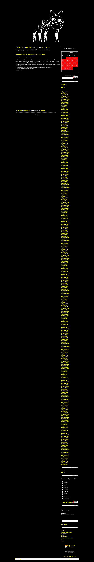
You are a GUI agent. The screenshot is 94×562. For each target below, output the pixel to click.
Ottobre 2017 (64, 309)
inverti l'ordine (46, 47)
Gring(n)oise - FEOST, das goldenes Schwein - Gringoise (30, 54)
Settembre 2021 (65, 379)
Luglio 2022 (64, 393)
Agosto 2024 (64, 430)
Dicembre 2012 (65, 224)
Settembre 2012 (65, 220)
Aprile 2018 (64, 318)
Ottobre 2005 (64, 97)
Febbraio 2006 (65, 103)
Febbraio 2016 (65, 280)
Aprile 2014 (64, 248)
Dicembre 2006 (65, 118)
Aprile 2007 (64, 124)
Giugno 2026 (64, 462)
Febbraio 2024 (65, 421)
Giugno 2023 (64, 409)
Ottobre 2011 (64, 203)
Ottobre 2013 (64, 239)
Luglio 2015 (64, 270)
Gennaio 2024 (64, 420)
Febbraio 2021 (65, 368)
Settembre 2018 (65, 326)
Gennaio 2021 (64, 367)
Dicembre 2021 (65, 383)
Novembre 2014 (65, 258)
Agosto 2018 (64, 324)
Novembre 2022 (65, 399)
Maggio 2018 (64, 320)
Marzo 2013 (64, 228)
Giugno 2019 (64, 339)
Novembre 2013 (65, 240)
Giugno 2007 (64, 127)
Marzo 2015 (64, 264)
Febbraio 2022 (65, 386)
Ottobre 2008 (64, 150)
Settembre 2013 (65, 237)
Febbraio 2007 (65, 121)
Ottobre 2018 (64, 327)
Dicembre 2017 (65, 312)
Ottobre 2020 (64, 362)
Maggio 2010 (64, 178)
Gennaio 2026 (64, 455)
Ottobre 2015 (64, 274)
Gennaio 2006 (64, 102)
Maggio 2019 (64, 337)
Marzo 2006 (64, 105)
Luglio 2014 (64, 252)
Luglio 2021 (64, 376)
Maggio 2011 (64, 196)
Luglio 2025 (64, 446)
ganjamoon (64, 533)
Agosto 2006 (64, 112)
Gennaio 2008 (64, 137)
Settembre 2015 (65, 273)
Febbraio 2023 (65, 404)
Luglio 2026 (64, 464)
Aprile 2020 (64, 354)
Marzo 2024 (64, 423)
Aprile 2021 (64, 371)
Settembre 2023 (65, 414)
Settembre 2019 (65, 343)
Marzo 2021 (64, 370)
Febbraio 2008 (65, 139)
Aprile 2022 (64, 389)
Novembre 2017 (65, 311)
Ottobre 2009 (64, 168)
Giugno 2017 (64, 304)
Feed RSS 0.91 (70, 545)
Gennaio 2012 (64, 208)
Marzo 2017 (64, 299)
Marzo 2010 (64, 175)
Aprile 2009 (64, 159)
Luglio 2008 (64, 146)
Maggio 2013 (64, 231)
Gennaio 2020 (64, 349)
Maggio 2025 (64, 443)
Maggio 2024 (64, 426)
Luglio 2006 (64, 111)
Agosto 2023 (64, 412)
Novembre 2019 (65, 346)
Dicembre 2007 (65, 136)
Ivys (62, 541)
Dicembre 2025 (65, 454)
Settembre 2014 (65, 255)
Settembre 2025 (65, 449)
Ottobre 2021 (64, 380)
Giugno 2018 (64, 321)
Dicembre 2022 (65, 401)
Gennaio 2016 (64, 278)
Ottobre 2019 (64, 345)
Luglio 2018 (64, 323)
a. (61, 539)
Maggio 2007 (64, 125)
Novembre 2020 (65, 364)
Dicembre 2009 (65, 171)
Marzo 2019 (64, 334)
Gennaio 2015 (64, 261)
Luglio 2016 (64, 287)
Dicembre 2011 (65, 206)
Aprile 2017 (64, 301)
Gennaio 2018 (64, 314)
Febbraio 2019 (65, 333)
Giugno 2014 (64, 251)
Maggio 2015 (64, 267)
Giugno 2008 (64, 145)
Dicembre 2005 (65, 100)
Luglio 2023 (64, 411)
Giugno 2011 (64, 198)
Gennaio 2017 (64, 296)
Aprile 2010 (64, 177)
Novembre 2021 (65, 382)
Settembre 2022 (65, 396)
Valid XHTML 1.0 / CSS (69, 556)
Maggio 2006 (64, 108)
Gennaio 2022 (64, 384)
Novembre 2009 (65, 170)
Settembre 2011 (65, 202)
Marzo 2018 (64, 317)
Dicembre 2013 (65, 242)
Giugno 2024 (64, 427)
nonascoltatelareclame (67, 538)
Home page (18, 559)
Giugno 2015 (64, 268)
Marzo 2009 (64, 158)
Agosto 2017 (64, 306)
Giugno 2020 (64, 356)
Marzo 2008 (64, 140)
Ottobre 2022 (64, 398)
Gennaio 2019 (64, 331)
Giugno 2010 (64, 180)
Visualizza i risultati (66, 502)
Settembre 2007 (65, 131)
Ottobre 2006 (64, 115)
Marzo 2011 (64, 193)
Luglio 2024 (64, 429)
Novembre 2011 (65, 205)
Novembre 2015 (65, 276)
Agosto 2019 (64, 342)
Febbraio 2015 (65, 262)
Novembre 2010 (65, 187)
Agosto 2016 (64, 289)
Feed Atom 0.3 (70, 547)
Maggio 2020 (64, 355)
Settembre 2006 (65, 114)
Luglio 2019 (64, 340)
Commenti (26, 110)
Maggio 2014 (64, 249)
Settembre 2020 (65, 361)
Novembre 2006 (65, 117)
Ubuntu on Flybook (66, 532)
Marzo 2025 (64, 440)
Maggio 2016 (64, 284)
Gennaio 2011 (64, 190)
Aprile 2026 (64, 460)
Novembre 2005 (65, 99)
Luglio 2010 (64, 181)
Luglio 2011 (64, 199)
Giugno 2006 (64, 109)
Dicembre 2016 (65, 295)
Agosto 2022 (64, 395)
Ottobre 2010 (64, 186)
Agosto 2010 (64, 183)
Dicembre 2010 (65, 189)
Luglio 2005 (64, 93)
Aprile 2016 (64, 283)
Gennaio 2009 (64, 155)
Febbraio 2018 (65, 315)
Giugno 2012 (64, 215)
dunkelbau (64, 530)
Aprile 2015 (64, 265)
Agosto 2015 (64, 271)
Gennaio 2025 (64, 437)
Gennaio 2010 (64, 173)
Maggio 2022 (64, 390)
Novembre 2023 (65, 417)
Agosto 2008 (64, 147)
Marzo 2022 (64, 387)
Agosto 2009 (64, 165)
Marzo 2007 (64, 122)
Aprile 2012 (64, 212)
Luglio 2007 (64, 128)
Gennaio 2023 (64, 402)
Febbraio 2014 (65, 245)
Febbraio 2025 (65, 439)
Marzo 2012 (64, 211)
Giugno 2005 (64, 92)
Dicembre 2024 (65, 436)
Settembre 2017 (65, 308)
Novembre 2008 (65, 152)
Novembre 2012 (65, 223)
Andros (63, 84)
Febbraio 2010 (65, 174)
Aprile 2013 (64, 230)
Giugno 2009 (64, 162)
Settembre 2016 (65, 290)
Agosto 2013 (64, 236)
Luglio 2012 (64, 217)
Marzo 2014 (64, 246)
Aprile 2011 (64, 195)
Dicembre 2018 (65, 330)
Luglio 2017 (64, 305)
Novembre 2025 (65, 452)
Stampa (42, 110)
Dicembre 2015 (65, 277)
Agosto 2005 (64, 94)
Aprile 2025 (64, 442)
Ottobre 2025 (64, 451)
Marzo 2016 (64, 281)
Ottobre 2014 (64, 256)
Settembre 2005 (65, 96)
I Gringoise (64, 524)
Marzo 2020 (64, 352)
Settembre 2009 (65, 167)
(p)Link (19, 110)
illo (62, 87)
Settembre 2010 (65, 184)
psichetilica (64, 536)
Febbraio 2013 (65, 227)
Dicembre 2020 (65, 365)
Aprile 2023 (64, 407)
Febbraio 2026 (65, 457)
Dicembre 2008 (65, 153)
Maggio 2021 (64, 373)
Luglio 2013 (64, 234)
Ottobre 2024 (64, 433)
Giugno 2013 (64, 233)
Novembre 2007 (65, 134)
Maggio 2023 (64, 408)
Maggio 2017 (64, 302)
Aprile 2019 (64, 336)
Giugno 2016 (64, 286)
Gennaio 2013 (64, 225)
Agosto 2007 (64, 130)
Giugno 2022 (64, 392)
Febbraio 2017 (65, 298)
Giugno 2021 (64, 374)
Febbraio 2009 (65, 156)
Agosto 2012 (64, 218)
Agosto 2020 (64, 359)
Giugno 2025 (64, 445)
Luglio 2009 (64, 164)
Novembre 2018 (65, 329)
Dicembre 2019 (65, 348)
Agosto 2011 (64, 200)
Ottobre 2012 (64, 221)
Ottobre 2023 (64, 415)
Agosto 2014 (64, 253)
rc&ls (62, 535)
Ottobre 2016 (64, 292)
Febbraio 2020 (65, 351)
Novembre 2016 (65, 293)
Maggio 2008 (64, 143)
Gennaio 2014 (64, 243)
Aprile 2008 (64, 142)
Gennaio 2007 (64, 120)
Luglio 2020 (64, 358)
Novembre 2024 (65, 435)
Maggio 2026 (64, 461)
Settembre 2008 (65, 149)
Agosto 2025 (64, 448)
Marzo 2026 (64, 458)
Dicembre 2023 (65, 418)
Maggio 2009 (64, 161)
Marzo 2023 (64, 405)
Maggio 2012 (64, 214)
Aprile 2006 (64, 106)
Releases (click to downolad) (24, 47)
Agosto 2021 (64, 377)
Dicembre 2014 (65, 259)
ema (18, 57)
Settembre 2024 (65, 432)
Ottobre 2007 (64, 133)
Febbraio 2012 (65, 209)
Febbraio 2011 (65, 192)
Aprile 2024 (64, 424)
